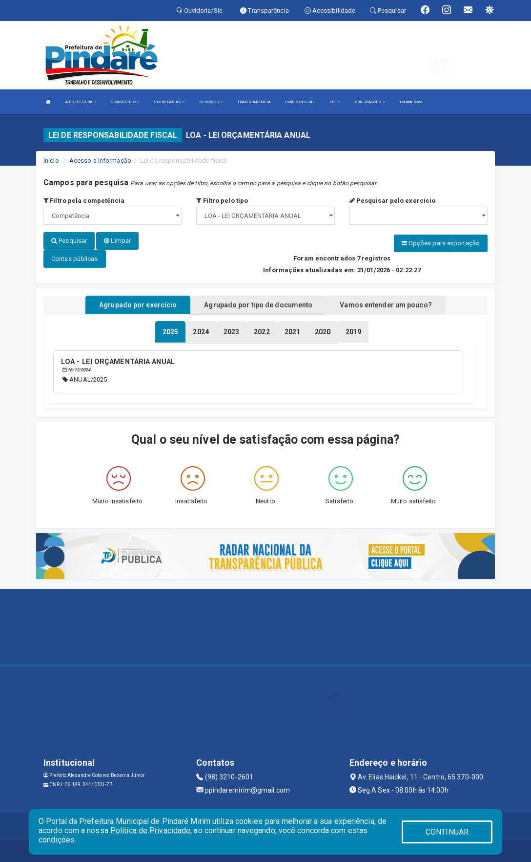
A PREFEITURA (80, 102)
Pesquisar (69, 240)
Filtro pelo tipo (222, 200)
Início (51, 160)
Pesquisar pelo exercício (392, 200)
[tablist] (170, 331)
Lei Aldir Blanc (411, 102)
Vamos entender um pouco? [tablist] (385, 304)
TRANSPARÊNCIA (253, 102)
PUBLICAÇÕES (370, 102)
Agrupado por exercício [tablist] (138, 304)
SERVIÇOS (211, 102)
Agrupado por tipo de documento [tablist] (258, 304)
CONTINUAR (447, 832)
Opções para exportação (441, 243)
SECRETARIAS (169, 102)
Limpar (117, 240)
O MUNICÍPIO (125, 102)
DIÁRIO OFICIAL (299, 102)
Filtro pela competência (84, 200)
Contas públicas (74, 258)
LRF (335, 102)
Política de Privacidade (150, 830)
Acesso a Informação (100, 160)
